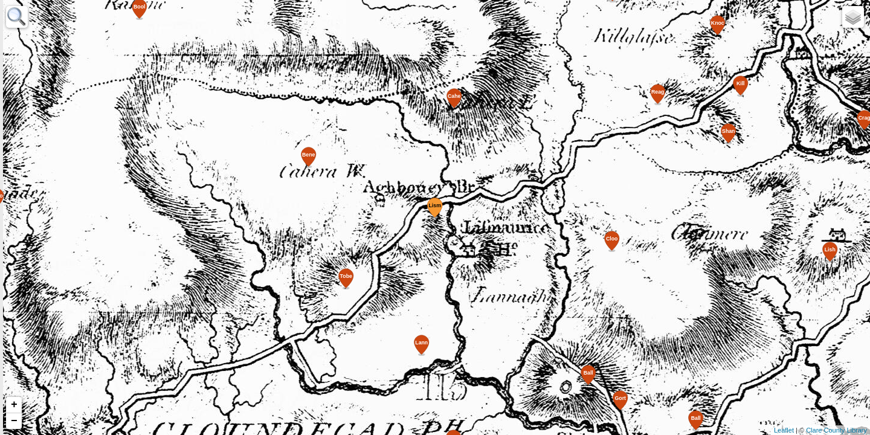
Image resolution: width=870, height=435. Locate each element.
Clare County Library (836, 430)
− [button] (14, 421)
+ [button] (14, 405)
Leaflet (784, 430)
